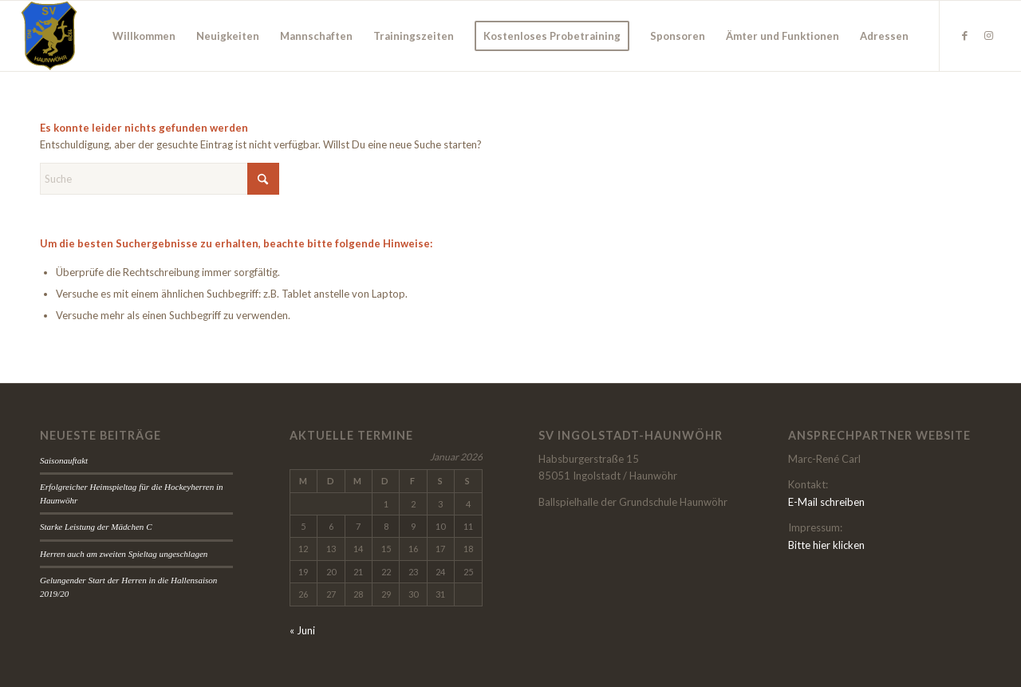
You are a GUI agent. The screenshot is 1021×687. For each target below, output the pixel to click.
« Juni (302, 630)
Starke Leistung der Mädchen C (96, 526)
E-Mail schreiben (826, 502)
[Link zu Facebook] (964, 35)
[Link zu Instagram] (988, 35)
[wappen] (49, 36)
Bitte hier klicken (826, 545)
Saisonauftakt (64, 460)
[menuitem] (144, 36)
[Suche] (159, 179)
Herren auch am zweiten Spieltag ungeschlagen (123, 554)
